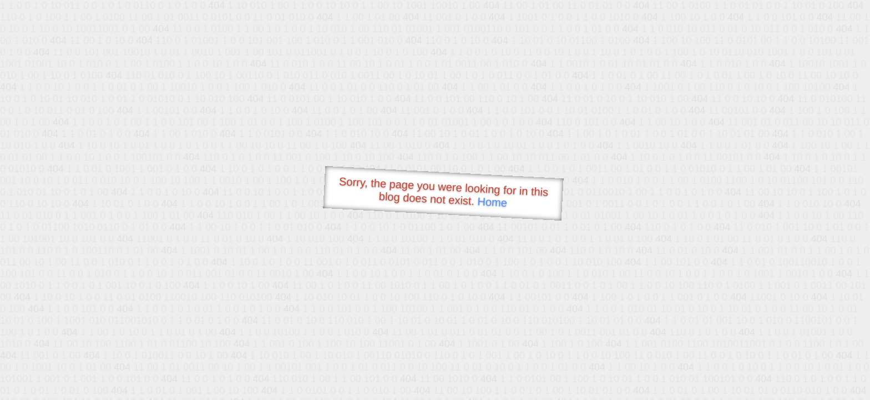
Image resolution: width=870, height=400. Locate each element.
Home (492, 202)
